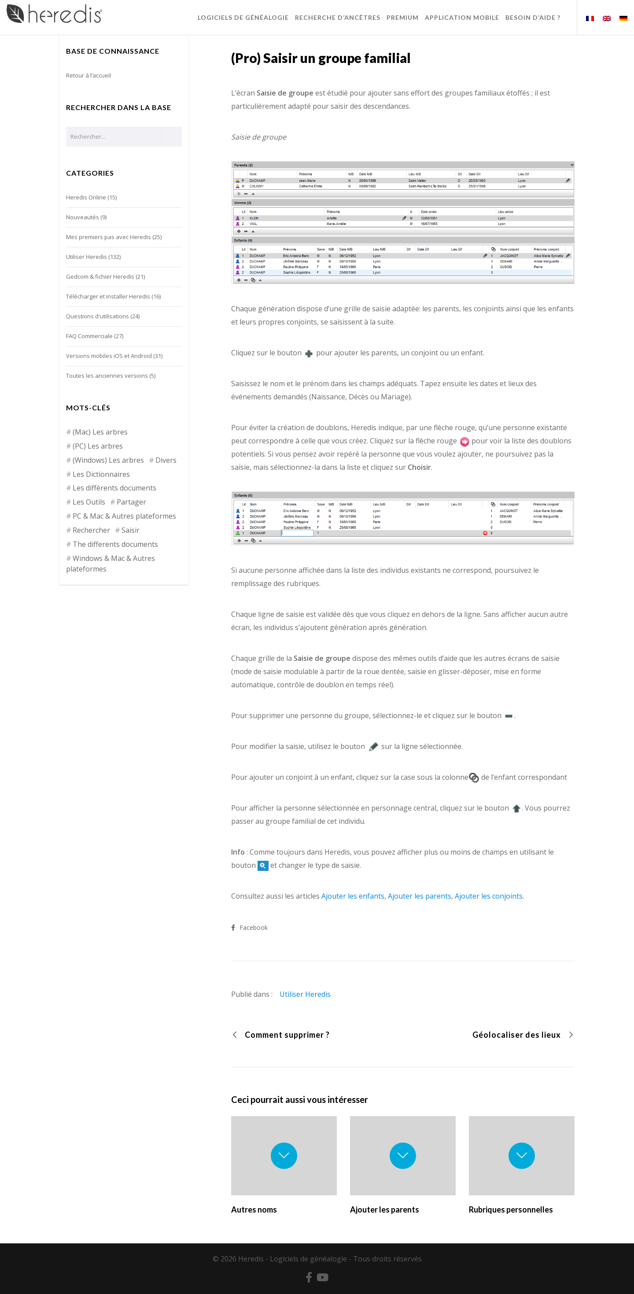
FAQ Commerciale (89, 336)
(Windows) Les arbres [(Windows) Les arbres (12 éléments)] (108, 460)
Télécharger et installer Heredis (108, 296)
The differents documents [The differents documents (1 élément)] (115, 544)
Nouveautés (82, 217)
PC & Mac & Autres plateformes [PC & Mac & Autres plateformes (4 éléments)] (124, 516)
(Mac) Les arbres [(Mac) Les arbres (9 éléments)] (100, 432)
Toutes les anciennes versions (107, 376)
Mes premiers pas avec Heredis (108, 237)
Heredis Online (86, 197)
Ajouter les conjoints (489, 896)
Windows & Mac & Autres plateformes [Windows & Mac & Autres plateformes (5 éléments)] (110, 563)
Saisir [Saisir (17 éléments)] (131, 530)
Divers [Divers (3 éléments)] (166, 460)
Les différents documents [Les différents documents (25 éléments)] (114, 488)
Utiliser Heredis (305, 994)
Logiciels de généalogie (308, 1259)
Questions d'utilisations (97, 316)
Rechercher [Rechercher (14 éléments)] (91, 530)
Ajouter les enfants (352, 896)
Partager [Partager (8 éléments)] (131, 502)
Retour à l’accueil (88, 75)
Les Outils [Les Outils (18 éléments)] (89, 502)
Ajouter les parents (419, 896)
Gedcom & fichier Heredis (100, 276)
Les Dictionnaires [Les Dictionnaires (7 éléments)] (101, 474)
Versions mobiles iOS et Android (109, 356)
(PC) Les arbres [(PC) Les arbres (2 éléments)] (98, 446)
